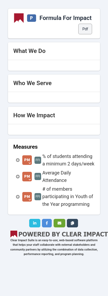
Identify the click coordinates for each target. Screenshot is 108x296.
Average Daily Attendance (56, 176)
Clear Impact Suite (22, 240)
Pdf (85, 29)
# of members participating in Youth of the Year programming (67, 196)
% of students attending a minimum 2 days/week (68, 159)
